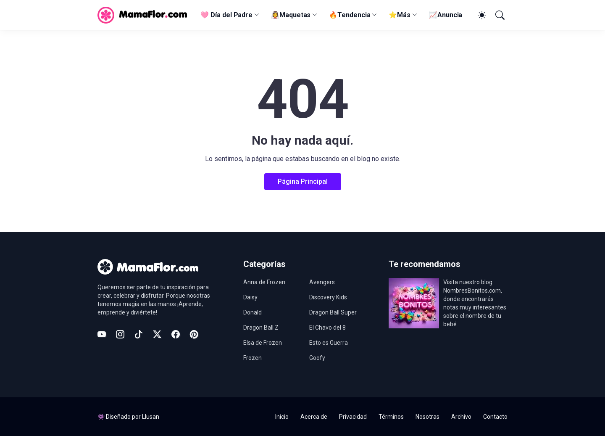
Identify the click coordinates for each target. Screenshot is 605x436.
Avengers (322, 282)
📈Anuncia (445, 15)
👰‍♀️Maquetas (290, 15)
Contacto (495, 416)
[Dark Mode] (480, 15)
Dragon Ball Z (261, 327)
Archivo (461, 416)
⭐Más (399, 15)
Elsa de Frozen (262, 342)
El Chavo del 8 (327, 327)
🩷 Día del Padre (226, 15)
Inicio (282, 416)
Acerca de (313, 416)
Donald (252, 312)
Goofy (317, 357)
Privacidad (353, 416)
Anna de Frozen (264, 282)
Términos (391, 416)
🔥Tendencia (349, 15)
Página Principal (303, 181)
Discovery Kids (328, 297)
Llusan (150, 416)
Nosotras (427, 416)
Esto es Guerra (328, 342)
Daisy (250, 297)
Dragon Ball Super (333, 312)
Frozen (252, 357)
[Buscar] (499, 15)
